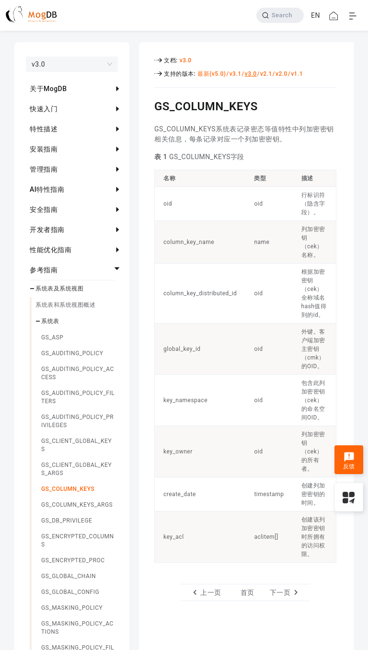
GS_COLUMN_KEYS (67, 489)
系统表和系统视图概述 (65, 305)
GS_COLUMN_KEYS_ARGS (77, 504)
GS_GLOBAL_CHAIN (68, 576)
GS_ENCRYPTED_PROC (73, 560)
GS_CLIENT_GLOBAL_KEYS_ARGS (76, 469)
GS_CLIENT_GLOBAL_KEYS (76, 445)
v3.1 (236, 73)
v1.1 (297, 73)
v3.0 (186, 60)
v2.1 (266, 73)
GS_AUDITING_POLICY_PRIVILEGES (77, 421)
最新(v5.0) (211, 73)
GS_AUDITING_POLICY (72, 353)
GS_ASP (52, 337)
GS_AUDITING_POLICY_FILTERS (78, 397)
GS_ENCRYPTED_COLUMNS (77, 540)
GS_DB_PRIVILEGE (66, 520)
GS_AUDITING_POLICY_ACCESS (77, 373)
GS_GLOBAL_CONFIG (70, 592)
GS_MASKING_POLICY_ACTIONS (77, 627)
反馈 (349, 461)
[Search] (280, 15)
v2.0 (282, 73)
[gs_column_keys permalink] (147, 105)
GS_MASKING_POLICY (72, 607)
